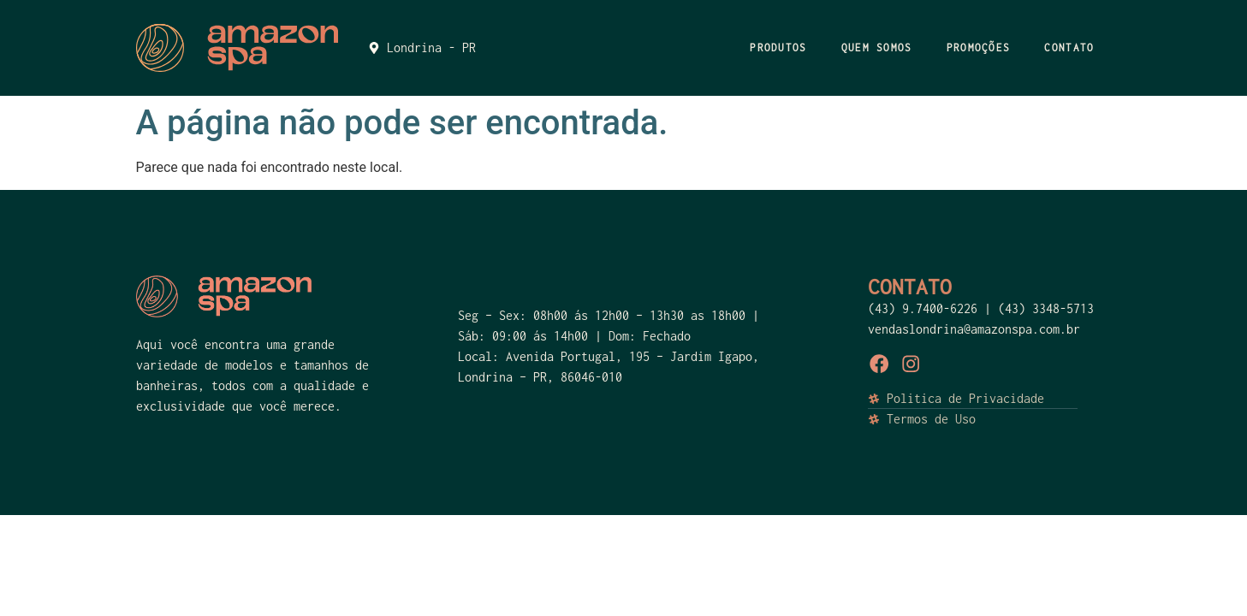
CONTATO (1069, 47)
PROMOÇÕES (979, 47)
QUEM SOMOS (876, 47)
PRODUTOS (778, 47)
